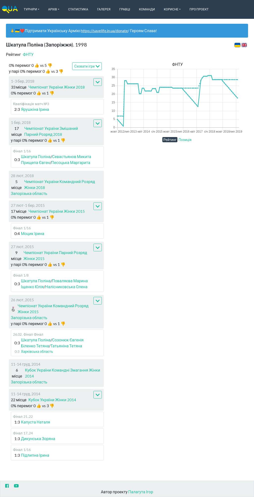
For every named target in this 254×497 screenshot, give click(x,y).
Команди (147, 9)
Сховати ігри (87, 66)
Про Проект (199, 9)
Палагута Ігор (140, 491)
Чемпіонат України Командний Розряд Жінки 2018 (59, 184)
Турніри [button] (30, 9)
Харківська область (37, 351)
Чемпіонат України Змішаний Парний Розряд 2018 (51, 131)
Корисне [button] (171, 9)
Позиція (184, 140)
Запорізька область (29, 193)
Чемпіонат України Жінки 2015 (56, 211)
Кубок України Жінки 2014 (52, 399)
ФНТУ (28, 54)
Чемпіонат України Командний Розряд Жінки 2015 (53, 308)
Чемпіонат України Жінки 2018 (56, 87)
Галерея (103, 9)
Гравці (124, 9)
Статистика (78, 9)
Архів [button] (52, 9)
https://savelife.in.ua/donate (104, 30)
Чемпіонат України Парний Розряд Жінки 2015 (55, 255)
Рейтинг (169, 140)
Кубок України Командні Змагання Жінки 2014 (62, 373)
